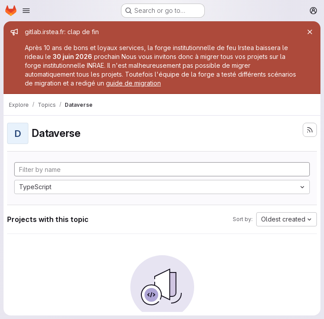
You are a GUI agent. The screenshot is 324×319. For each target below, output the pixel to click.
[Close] (309, 32)
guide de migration (133, 83)
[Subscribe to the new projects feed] (310, 130)
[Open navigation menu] (26, 11)
